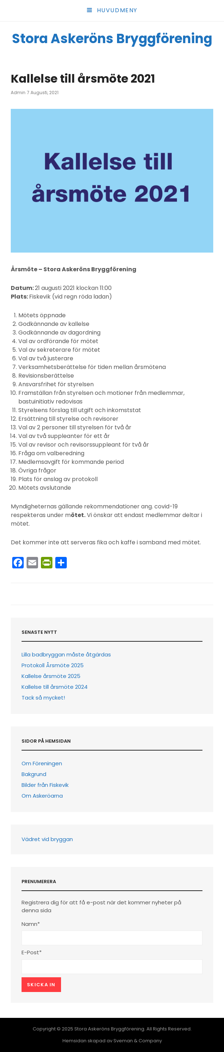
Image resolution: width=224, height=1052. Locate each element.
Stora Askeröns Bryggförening (112, 38)
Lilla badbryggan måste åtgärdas (66, 654)
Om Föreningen (42, 763)
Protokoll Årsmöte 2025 (53, 665)
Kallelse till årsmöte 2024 (55, 687)
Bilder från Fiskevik (45, 785)
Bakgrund (34, 774)
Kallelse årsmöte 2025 (51, 676)
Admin (18, 92)
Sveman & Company (137, 1040)
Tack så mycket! (43, 697)
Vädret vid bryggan (47, 839)
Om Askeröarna (42, 795)
